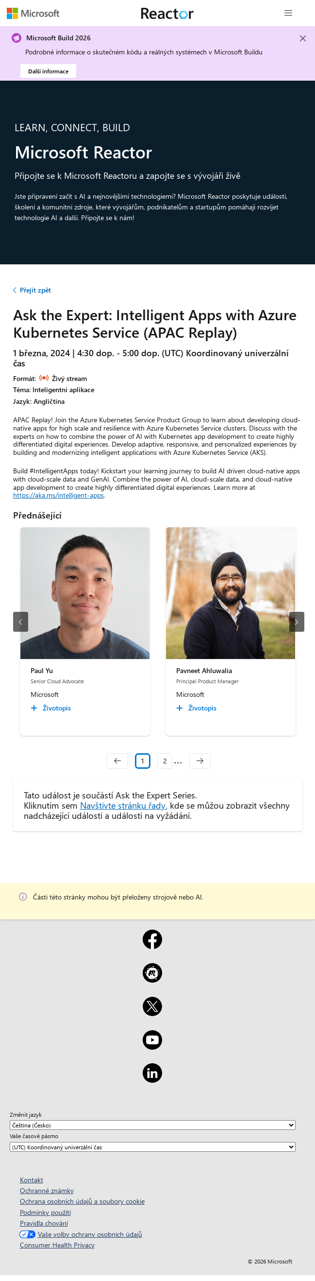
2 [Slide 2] (165, 760)
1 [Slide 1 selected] (143, 760)
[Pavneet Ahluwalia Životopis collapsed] (197, 708)
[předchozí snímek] (20, 622)
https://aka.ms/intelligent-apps (58, 495)
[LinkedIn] (152, 1079)
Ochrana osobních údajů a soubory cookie (82, 1201)
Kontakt (31, 1179)
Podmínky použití (45, 1212)
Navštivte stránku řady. (123, 805)
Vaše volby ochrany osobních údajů (79, 1234)
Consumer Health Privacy (57, 1244)
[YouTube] (152, 1046)
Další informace (48, 71)
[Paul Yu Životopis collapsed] (52, 708)
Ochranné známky (47, 1190)
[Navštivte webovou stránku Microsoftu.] (33, 13)
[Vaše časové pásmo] (153, 1147)
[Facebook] (152, 946)
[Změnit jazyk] (153, 1125)
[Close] (303, 38)
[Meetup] (152, 979)
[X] (152, 1013)
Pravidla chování (44, 1223)
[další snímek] (296, 622)
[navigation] (117, 761)
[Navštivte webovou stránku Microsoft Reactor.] (167, 13)
